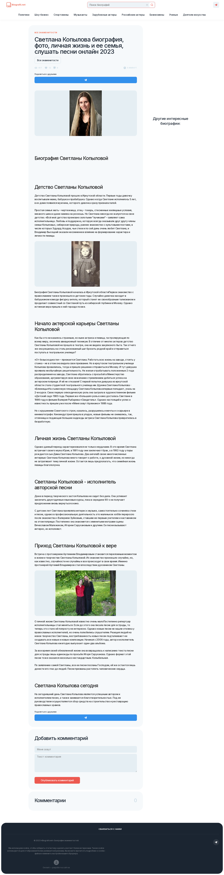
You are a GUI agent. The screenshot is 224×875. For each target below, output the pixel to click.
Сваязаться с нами (110, 829)
